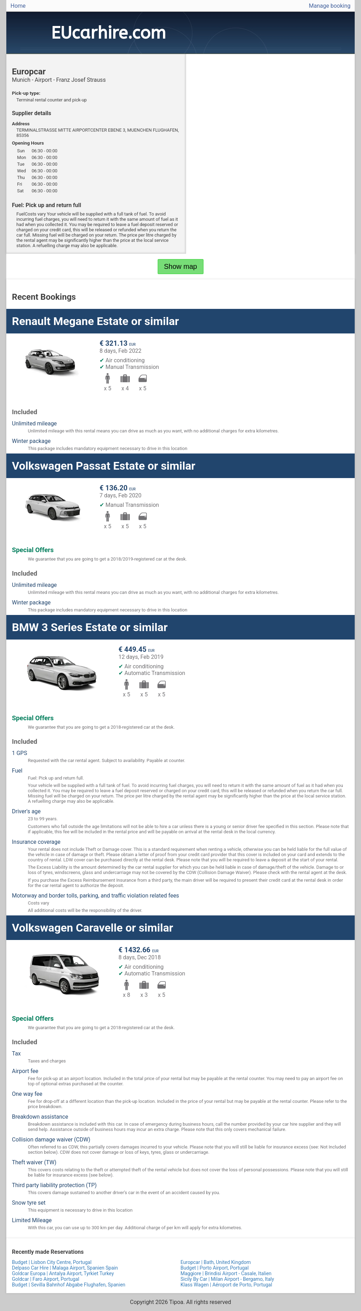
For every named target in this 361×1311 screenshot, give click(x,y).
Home (18, 5)
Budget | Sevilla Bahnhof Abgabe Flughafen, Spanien (68, 1284)
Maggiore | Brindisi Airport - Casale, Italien (226, 1273)
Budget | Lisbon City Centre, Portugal (51, 1262)
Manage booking (329, 5)
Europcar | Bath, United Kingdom (215, 1262)
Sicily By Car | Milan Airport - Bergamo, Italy (227, 1279)
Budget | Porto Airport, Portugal (214, 1268)
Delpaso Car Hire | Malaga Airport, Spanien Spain (65, 1268)
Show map (180, 266)
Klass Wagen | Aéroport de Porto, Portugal (226, 1284)
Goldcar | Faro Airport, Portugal (45, 1279)
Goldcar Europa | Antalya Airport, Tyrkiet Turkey (63, 1273)
